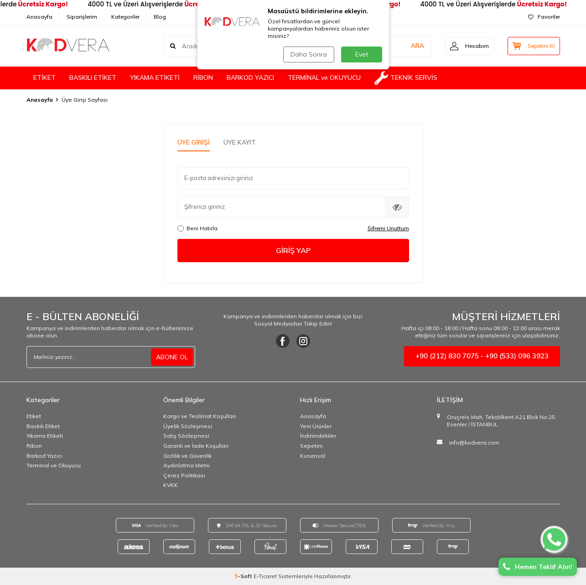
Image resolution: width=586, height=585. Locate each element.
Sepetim (311, 445)
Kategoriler (125, 16)
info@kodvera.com (474, 442)
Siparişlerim (82, 16)
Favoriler (544, 16)
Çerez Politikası (184, 475)
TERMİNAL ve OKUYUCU (324, 77)
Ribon (34, 445)
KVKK (170, 484)
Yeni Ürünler (316, 426)
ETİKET (44, 77)
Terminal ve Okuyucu (53, 465)
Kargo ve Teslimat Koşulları (199, 416)
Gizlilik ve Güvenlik (187, 455)
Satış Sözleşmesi (186, 435)
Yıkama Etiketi (44, 435)
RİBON (203, 77)
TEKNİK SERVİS (405, 78)
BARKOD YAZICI (250, 77)
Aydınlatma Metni (186, 465)
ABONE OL (172, 357)
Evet (361, 54)
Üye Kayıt (239, 142)
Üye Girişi (193, 142)
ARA (417, 45)
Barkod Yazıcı (44, 455)
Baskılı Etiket (43, 426)
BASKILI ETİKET (92, 77)
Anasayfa (39, 16)
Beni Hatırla (197, 228)
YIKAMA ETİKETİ (155, 77)
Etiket (33, 416)
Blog (160, 16)
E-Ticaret (265, 576)
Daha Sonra (308, 54)
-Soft (244, 576)
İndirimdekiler (318, 435)
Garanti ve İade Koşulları (195, 445)
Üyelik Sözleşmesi (187, 426)
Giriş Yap (293, 250)
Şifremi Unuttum (388, 228)
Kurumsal (312, 455)
